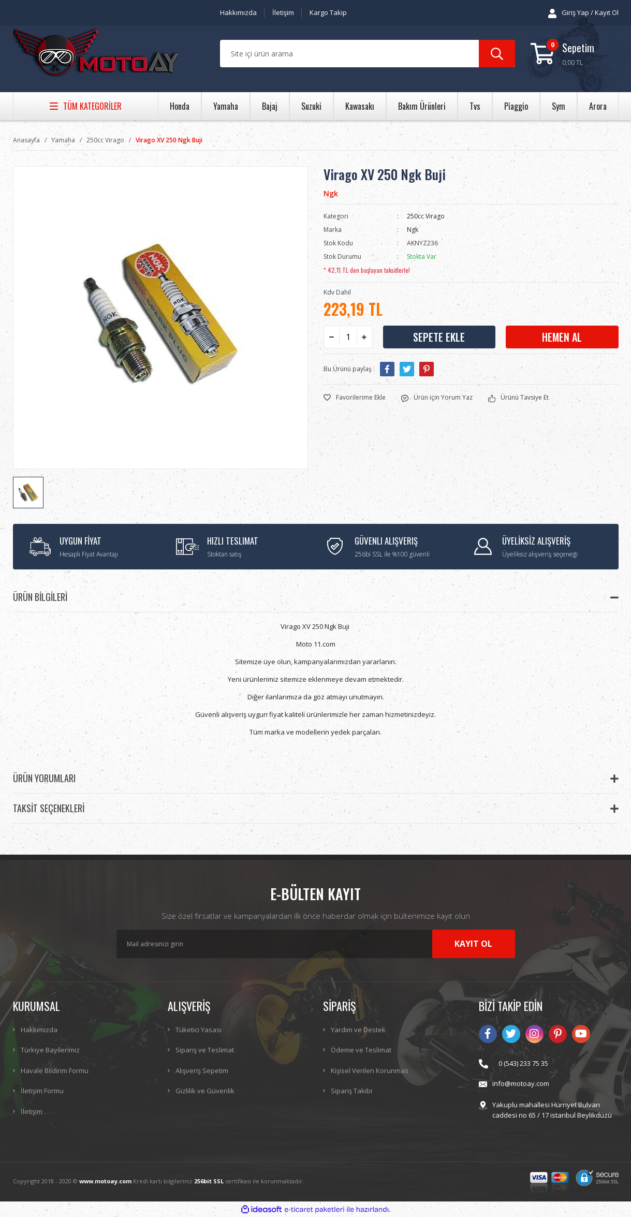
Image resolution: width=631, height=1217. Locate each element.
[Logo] (96, 53)
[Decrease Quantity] (332, 337)
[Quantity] (348, 337)
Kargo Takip (328, 12)
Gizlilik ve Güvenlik (204, 1090)
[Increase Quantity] (364, 337)
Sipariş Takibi (351, 1090)
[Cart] (575, 53)
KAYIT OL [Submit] (473, 943)
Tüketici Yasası (198, 1029)
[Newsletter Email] (315, 944)
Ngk (331, 193)
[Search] (367, 53)
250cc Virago (426, 216)
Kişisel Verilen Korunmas (369, 1070)
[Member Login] (583, 13)
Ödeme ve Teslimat (361, 1049)
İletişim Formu (42, 1090)
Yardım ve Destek (358, 1029)
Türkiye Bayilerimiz (50, 1049)
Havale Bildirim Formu (55, 1070)
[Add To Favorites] (355, 397)
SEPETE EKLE (439, 337)
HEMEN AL (562, 337)
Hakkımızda (238, 12)
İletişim (283, 12)
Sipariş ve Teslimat (204, 1049)
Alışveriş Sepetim (201, 1070)
